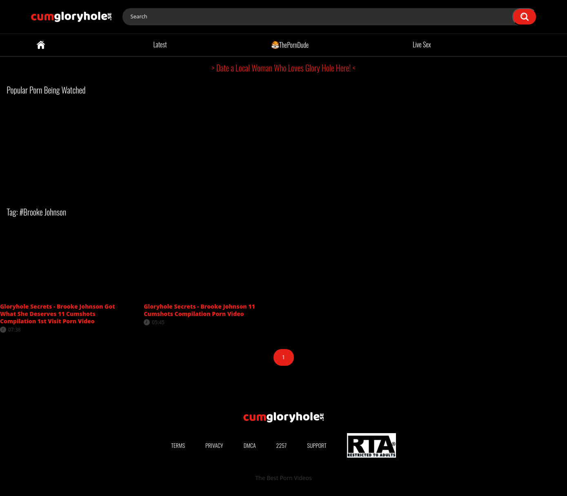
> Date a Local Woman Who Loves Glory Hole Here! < (284, 68)
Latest (160, 44)
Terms (178, 445)
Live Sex (422, 44)
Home (41, 45)
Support (317, 445)
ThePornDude (290, 44)
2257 (281, 445)
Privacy (214, 445)
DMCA (250, 445)
